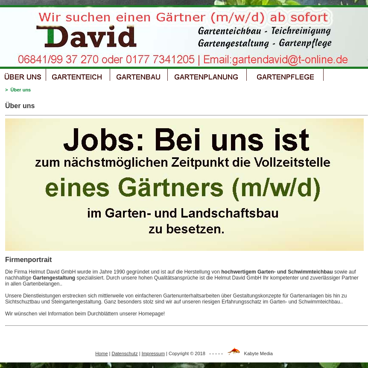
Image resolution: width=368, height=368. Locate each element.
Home (101, 353)
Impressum (153, 353)
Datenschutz (125, 353)
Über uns (21, 89)
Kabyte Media (258, 353)
